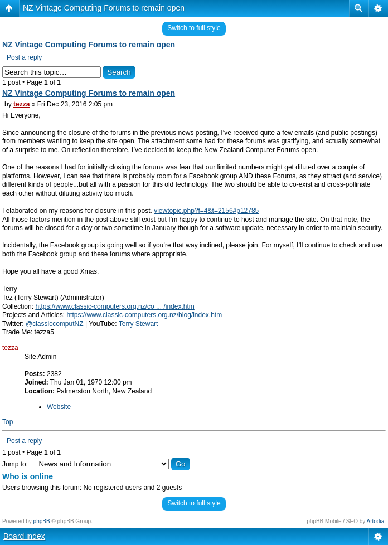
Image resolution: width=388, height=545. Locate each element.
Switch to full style (193, 28)
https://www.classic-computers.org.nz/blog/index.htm (144, 315)
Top (7, 422)
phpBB (41, 521)
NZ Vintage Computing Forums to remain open (104, 7)
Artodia (376, 521)
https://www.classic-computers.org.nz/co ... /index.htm (114, 306)
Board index (24, 536)
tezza (21, 104)
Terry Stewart (138, 324)
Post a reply (24, 57)
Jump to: (15, 464)
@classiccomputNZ (55, 324)
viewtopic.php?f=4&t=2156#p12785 (206, 211)
